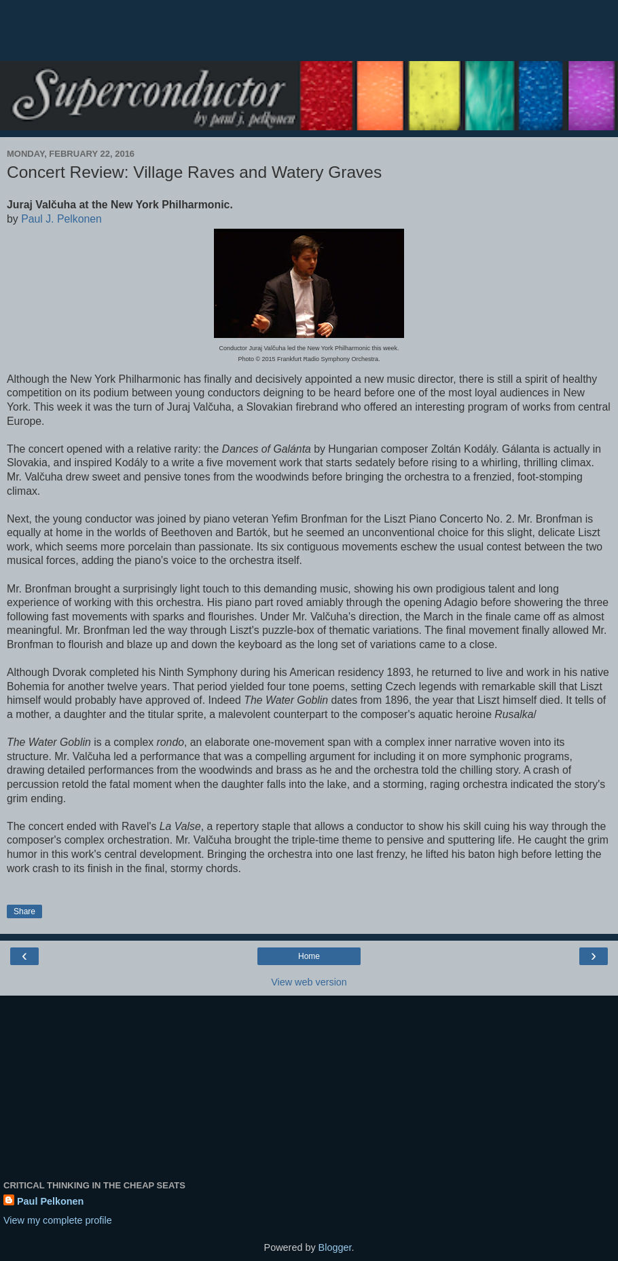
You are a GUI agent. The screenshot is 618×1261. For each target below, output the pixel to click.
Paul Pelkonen (50, 1201)
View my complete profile (57, 1220)
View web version (309, 982)
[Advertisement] (309, 37)
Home (309, 956)
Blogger (335, 1247)
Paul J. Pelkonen (61, 219)
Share (24, 911)
